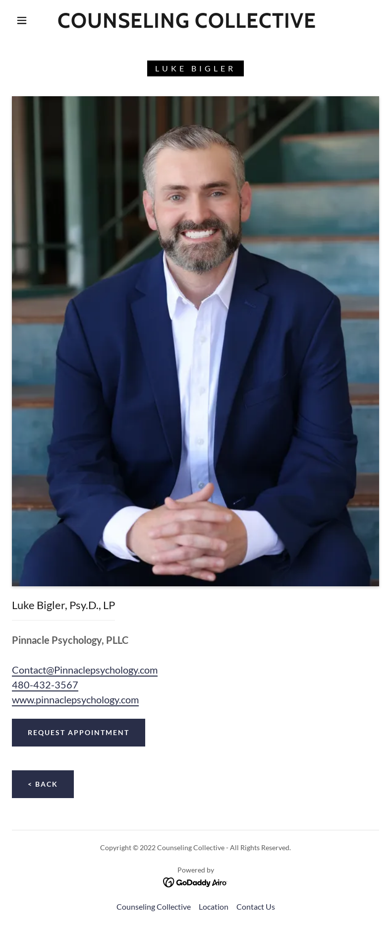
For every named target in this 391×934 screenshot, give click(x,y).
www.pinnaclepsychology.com (75, 699)
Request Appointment (78, 732)
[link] (187, 24)
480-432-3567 (45, 684)
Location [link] (213, 906)
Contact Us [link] (255, 906)
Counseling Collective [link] (153, 906)
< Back (43, 784)
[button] (22, 20)
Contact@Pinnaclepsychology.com (85, 670)
